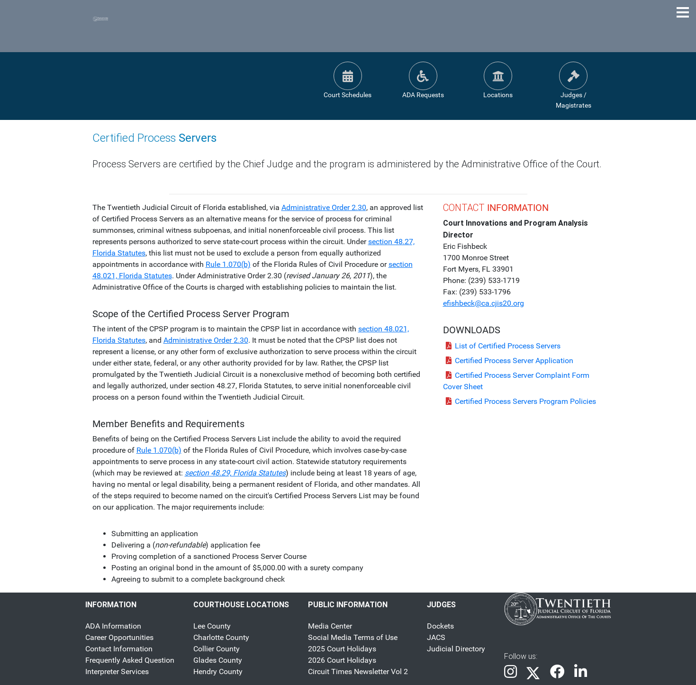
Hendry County (218, 671)
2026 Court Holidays (342, 660)
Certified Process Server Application (508, 360)
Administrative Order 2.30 (323, 207)
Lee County (212, 625)
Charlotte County (221, 637)
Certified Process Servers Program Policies (519, 401)
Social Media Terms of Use (353, 637)
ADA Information (113, 625)
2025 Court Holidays (342, 648)
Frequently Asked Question (129, 660)
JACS (436, 637)
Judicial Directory (456, 648)
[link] (510, 672)
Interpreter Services (117, 671)
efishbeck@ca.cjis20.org (483, 303)
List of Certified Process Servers (501, 345)
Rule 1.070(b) (228, 264)
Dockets (440, 625)
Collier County (216, 648)
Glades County (217, 660)
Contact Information (119, 648)
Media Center (330, 625)
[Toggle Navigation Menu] (683, 12)
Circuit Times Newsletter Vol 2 (358, 671)
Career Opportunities (119, 637)
